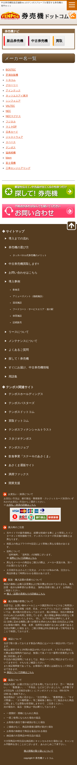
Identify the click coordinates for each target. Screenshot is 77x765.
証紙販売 (17, 322)
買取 (59, 41)
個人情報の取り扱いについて (38, 751)
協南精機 (11, 152)
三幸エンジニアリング (18, 168)
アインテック (13, 90)
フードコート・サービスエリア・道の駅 (33, 309)
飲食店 (16, 289)
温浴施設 (17, 302)
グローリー (12, 85)
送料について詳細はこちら (23, 558)
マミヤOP (11, 126)
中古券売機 (39, 41)
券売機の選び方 (19, 247)
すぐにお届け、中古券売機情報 (29, 367)
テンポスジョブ (19, 447)
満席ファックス (19, 474)
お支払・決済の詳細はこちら (21, 505)
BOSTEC (11, 69)
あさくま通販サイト (21, 465)
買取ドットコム (19, 420)
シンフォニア (13, 100)
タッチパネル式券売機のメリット (30, 255)
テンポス (11, 147)
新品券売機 (15, 41)
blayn (9, 157)
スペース (11, 142)
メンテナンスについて (23, 340)
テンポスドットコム (21, 411)
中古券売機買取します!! (24, 263)
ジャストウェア (14, 137)
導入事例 (14, 281)
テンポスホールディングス (26, 394)
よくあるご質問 (19, 349)
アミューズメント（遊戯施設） (28, 296)
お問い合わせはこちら (23, 272)
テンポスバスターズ (21, 403)
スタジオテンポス (20, 438)
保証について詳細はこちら (20, 672)
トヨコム (11, 80)
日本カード (12, 131)
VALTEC (10, 105)
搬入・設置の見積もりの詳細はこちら (26, 593)
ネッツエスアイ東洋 (17, 95)
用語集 (13, 376)
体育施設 (17, 316)
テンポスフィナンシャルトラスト (30, 429)
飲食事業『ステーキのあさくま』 (30, 456)
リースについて (19, 331)
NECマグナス (13, 116)
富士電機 (11, 162)
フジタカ (11, 121)
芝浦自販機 (12, 74)
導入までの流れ (19, 238)
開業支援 (14, 483)
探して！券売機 (19, 358)
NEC (8, 111)
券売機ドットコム (38, 16)
